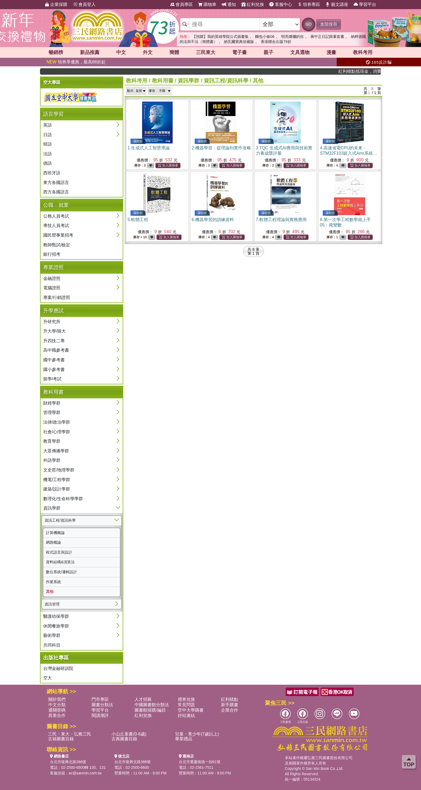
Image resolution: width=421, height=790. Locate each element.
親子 (268, 52)
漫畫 (331, 52)
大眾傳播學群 (56, 451)
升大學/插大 (54, 331)
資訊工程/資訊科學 (60, 520)
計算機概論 (55, 533)
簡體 (174, 52)
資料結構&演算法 (60, 562)
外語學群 (51, 460)
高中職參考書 (56, 350)
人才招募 (143, 699)
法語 (47, 153)
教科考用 (362, 52)
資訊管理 (52, 604)
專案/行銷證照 (56, 297)
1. (149, 148)
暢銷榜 (56, 52)
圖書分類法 (102, 704)
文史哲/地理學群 (58, 470)
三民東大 (205, 52)
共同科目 (51, 645)
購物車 (207, 4)
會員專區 (181, 4)
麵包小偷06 (264, 36)
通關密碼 (57, 710)
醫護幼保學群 (56, 616)
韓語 (47, 144)
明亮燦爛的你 (292, 36)
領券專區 (308, 4)
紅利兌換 (252, 4)
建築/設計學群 (56, 489)
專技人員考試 (56, 225)
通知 (229, 4)
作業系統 (53, 582)
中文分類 (57, 704)
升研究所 (51, 321)
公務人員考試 (56, 216)
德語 (47, 163)
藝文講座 (336, 4)
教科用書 (162, 81)
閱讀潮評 (100, 715)
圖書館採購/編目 (150, 710)
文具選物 (300, 52)
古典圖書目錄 (124, 739)
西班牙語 (51, 173)
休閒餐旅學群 (56, 626)
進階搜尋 (328, 24)
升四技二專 (54, 340)
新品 (89, 52)
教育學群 (51, 441)
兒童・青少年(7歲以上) (197, 734)
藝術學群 (51, 635)
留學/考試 (52, 379)
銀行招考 (51, 254)
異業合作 (57, 715)
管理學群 (51, 412)
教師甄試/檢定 (56, 245)
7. (281, 219)
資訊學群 (51, 508)
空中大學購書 (191, 710)
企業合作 (229, 710)
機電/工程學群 (56, 479)
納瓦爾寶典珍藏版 (239, 41)
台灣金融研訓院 (58, 668)
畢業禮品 (183, 739)
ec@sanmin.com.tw (85, 773)
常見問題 (186, 704)
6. (213, 219)
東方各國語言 (56, 182)
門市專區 (100, 699)
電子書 (239, 52)
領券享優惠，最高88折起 (76, 62)
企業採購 (56, 4)
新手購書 (229, 704)
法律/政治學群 (56, 422)
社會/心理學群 (56, 432)
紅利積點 (229, 699)
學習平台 (365, 4)
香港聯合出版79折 (276, 41)
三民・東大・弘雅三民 (69, 734)
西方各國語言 (56, 192)
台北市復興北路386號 (68, 762)
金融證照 (51, 278)
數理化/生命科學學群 (63, 498)
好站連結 (186, 715)
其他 (49, 591)
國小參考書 (54, 369)
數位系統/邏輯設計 (61, 572)
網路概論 (53, 542)
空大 (47, 678)
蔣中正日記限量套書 (327, 36)
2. (221, 148)
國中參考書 (54, 360)
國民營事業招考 (58, 235)
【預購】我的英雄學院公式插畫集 (220, 36)
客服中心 (280, 4)
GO (308, 24)
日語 (47, 134)
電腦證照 (51, 288)
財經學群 (51, 403)
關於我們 (57, 699)
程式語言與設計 (59, 552)
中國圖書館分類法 (152, 704)
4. (348, 153)
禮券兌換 (186, 699)
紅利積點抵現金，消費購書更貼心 (364, 71)
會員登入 (84, 4)
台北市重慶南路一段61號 (200, 762)
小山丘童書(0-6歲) (128, 734)
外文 (148, 52)
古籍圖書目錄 (61, 739)
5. (138, 219)
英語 (47, 125)
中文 (121, 52)
